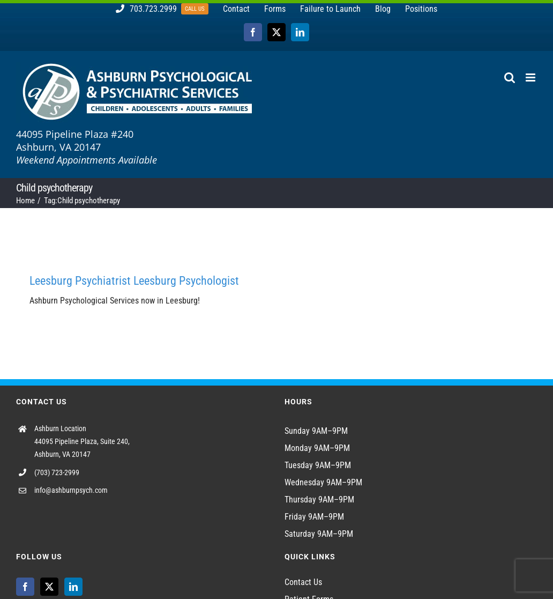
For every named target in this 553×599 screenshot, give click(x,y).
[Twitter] (49, 587)
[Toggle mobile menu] (531, 77)
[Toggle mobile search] (509, 77)
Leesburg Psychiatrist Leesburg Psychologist (134, 280)
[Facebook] (25, 587)
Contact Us (303, 582)
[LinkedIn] (73, 587)
